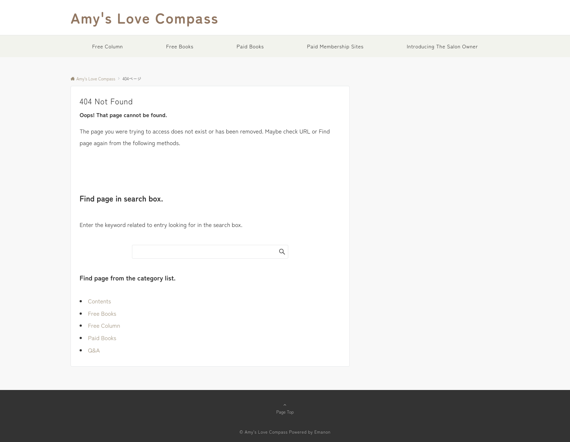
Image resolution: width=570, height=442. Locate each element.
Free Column (104, 325)
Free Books (102, 313)
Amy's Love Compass (144, 17)
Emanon (322, 432)
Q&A (94, 350)
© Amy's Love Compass (264, 432)
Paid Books (102, 337)
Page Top (285, 408)
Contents (99, 300)
